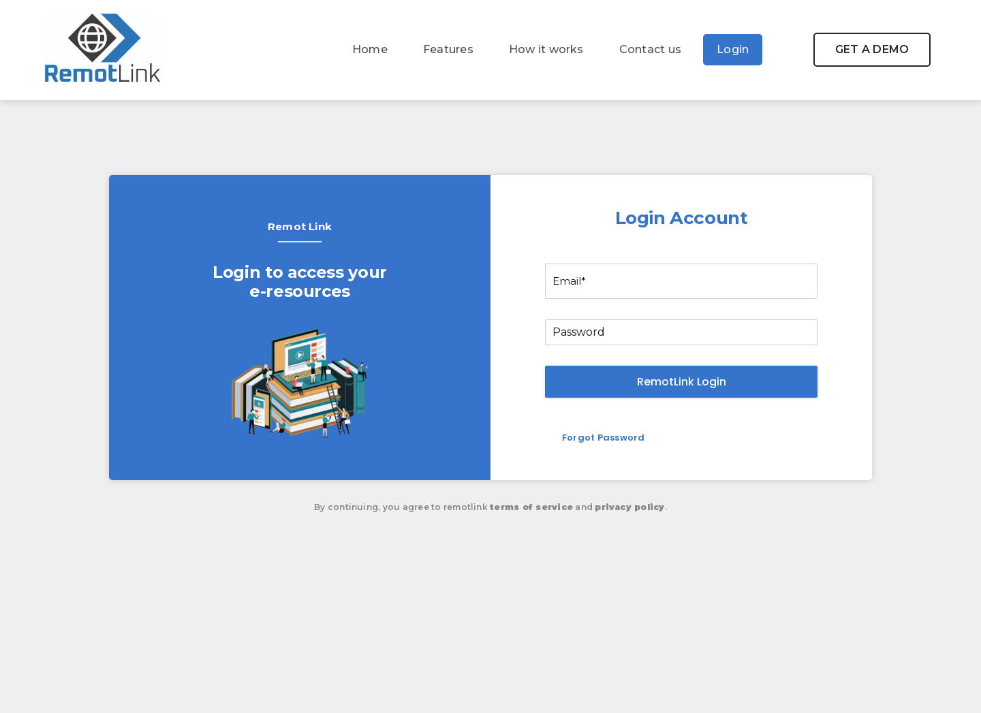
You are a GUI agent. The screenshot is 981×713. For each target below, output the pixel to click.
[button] (872, 50)
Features (448, 49)
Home (370, 49)
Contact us (650, 49)
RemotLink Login (681, 382)
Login (733, 49)
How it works (546, 49)
